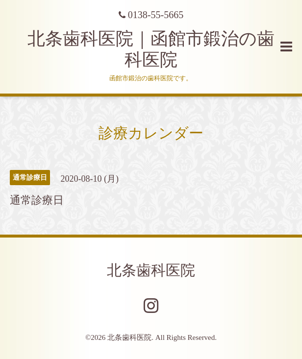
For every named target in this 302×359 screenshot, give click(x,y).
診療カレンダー (151, 133)
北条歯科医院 (151, 270)
